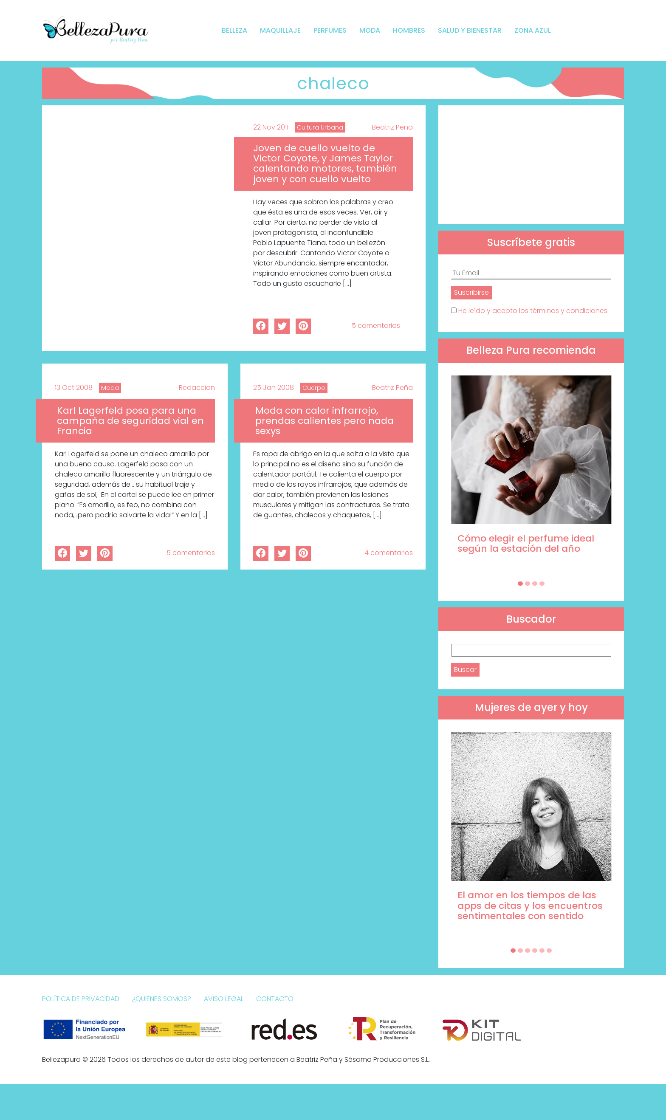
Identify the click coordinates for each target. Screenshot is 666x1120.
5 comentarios (376, 325)
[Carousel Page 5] (542, 950)
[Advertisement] (531, 164)
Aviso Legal (223, 999)
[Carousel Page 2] (527, 583)
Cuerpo (313, 388)
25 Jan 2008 (273, 387)
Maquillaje (280, 30)
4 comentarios (388, 553)
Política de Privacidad (80, 999)
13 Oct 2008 (74, 387)
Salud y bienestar (470, 30)
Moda (369, 30)
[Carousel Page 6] (549, 950)
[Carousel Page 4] (542, 583)
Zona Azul (532, 30)
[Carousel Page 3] (534, 583)
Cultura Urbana (320, 127)
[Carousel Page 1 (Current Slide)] (520, 583)
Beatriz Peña (392, 127)
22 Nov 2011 (270, 127)
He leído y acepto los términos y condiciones (532, 311)
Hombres (409, 30)
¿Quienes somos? (161, 999)
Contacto (274, 999)
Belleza (234, 30)
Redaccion (197, 387)
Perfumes (330, 30)
